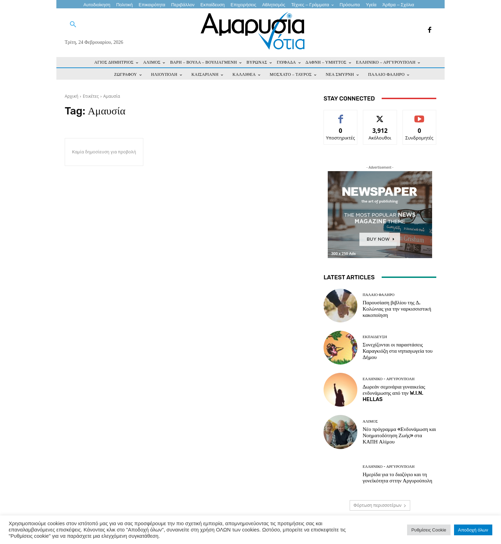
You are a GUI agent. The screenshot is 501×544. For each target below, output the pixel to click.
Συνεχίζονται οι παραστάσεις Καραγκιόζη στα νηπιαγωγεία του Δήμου (397, 351)
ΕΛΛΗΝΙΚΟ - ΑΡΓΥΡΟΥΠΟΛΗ (388, 379)
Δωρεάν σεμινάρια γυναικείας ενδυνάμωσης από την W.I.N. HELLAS (394, 393)
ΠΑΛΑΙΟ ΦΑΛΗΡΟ (379, 295)
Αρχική (71, 96)
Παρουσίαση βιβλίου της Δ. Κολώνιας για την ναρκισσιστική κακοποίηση (397, 308)
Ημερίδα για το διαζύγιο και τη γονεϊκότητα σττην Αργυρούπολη (397, 477)
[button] (73, 24)
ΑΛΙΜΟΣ (370, 421)
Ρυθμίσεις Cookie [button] (428, 530)
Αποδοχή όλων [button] (473, 530)
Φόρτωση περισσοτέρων (379, 505)
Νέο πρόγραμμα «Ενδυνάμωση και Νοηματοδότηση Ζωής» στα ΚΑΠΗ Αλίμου (399, 435)
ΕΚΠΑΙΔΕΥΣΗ (375, 337)
